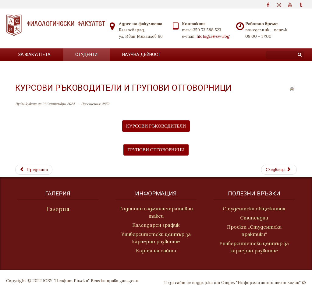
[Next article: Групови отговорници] (278, 169)
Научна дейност (141, 54)
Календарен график (155, 225)
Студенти (86, 54)
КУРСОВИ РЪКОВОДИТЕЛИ (156, 125)
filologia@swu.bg (213, 36)
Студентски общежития (254, 208)
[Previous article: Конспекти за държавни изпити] (33, 169)
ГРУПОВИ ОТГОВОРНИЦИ (155, 149)
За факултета (34, 54)
